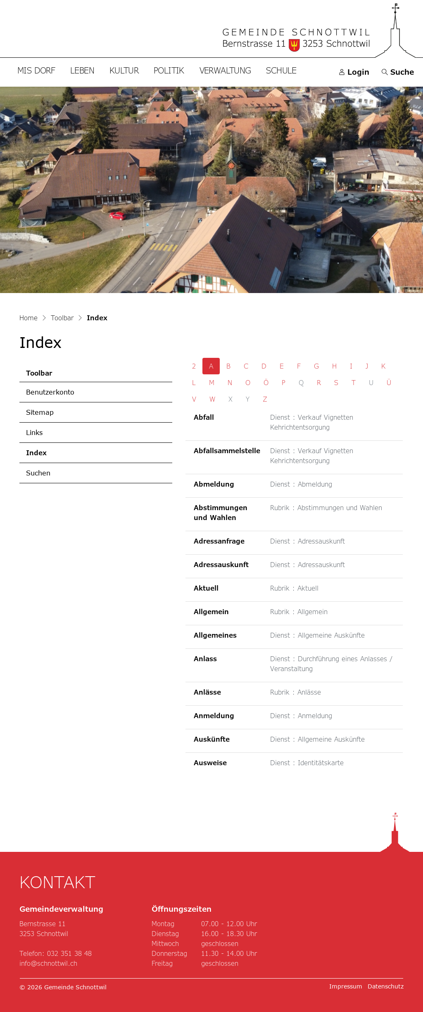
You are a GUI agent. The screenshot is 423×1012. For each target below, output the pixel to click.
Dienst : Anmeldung (301, 715)
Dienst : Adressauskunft (307, 541)
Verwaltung (225, 70)
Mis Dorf (36, 70)
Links (34, 432)
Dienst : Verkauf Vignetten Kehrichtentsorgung (311, 422)
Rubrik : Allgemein (299, 611)
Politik (169, 70)
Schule (281, 70)
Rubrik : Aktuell (294, 588)
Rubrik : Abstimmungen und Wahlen (326, 507)
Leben (82, 70)
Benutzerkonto (50, 392)
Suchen (38, 473)
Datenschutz (386, 986)
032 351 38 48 (69, 953)
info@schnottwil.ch (48, 963)
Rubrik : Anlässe (295, 692)
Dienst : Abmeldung (301, 484)
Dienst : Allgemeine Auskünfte (317, 635)
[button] (397, 72)
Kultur (123, 70)
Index (52, 456)
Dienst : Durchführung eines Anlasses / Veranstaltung (331, 663)
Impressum (345, 986)
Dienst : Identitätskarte (307, 762)
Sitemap (40, 412)
